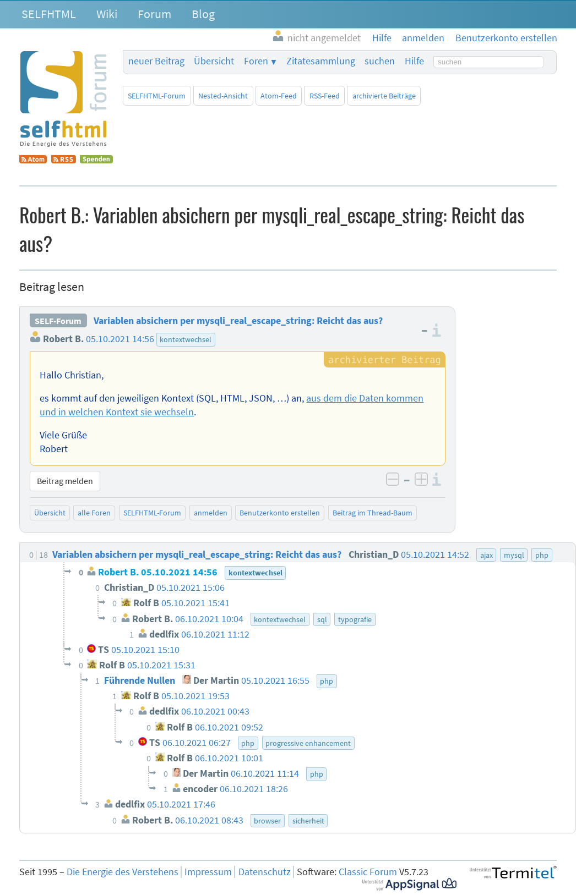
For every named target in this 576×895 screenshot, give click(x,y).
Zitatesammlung (320, 61)
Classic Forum (368, 872)
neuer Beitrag (156, 61)
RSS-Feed (324, 96)
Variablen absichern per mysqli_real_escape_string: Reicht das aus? (238, 321)
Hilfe (414, 61)
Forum (154, 13)
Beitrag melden (65, 480)
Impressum (208, 872)
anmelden (210, 513)
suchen (380, 61)
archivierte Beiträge (384, 96)
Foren (256, 61)
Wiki (106, 13)
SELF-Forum (58, 320)
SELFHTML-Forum (157, 96)
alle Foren (94, 513)
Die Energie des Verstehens (122, 872)
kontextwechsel (185, 339)
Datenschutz (264, 872)
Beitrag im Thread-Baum (372, 513)
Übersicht (214, 61)
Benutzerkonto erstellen (280, 513)
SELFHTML (48, 13)
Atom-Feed (278, 96)
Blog (203, 13)
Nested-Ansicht (223, 96)
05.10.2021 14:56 (120, 339)
